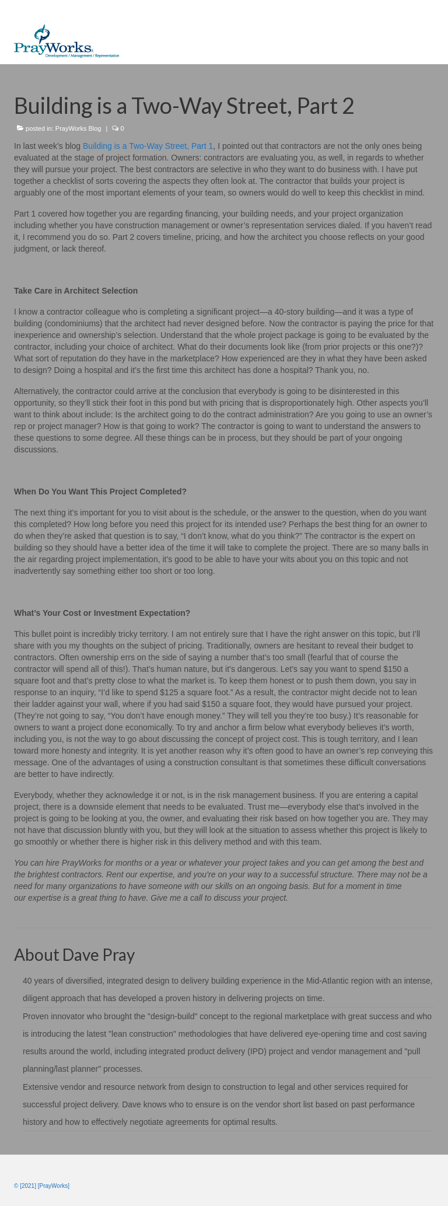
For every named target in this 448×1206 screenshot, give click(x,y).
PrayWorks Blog (78, 128)
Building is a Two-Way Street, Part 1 (148, 146)
